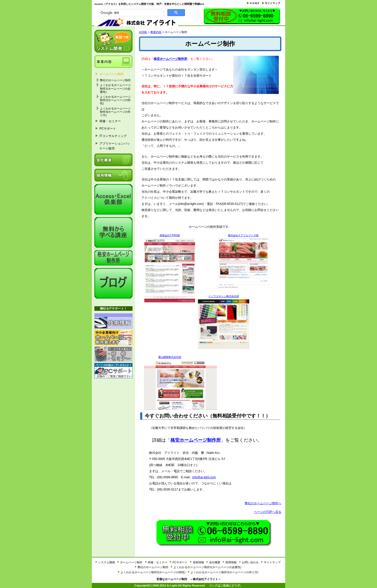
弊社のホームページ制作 (115, 80)
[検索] (130, 12)
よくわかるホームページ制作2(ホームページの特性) (115, 100)
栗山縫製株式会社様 (169, 357)
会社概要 (113, 159)
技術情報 (113, 321)
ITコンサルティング (113, 136)
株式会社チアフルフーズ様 (243, 235)
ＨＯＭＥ (255, 3)
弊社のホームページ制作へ (263, 503)
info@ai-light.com (204, 477)
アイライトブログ (113, 283)
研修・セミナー (110, 121)
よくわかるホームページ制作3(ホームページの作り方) (115, 112)
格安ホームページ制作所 (170, 59)
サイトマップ (272, 3)
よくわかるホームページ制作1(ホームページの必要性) (115, 88)
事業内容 (156, 32)
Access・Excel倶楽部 (113, 199)
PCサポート (107, 128)
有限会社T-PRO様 (170, 235)
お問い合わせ (242, 16)
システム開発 (113, 41)
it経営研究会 (113, 232)
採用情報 (113, 175)
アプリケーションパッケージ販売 (114, 146)
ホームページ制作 (111, 74)
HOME (143, 32)
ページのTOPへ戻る (267, 512)
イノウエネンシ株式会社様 (223, 296)
